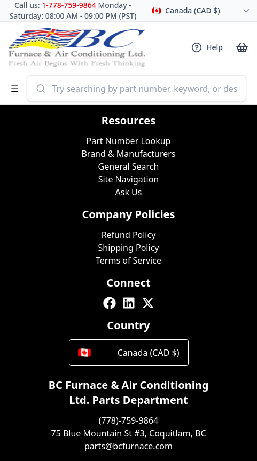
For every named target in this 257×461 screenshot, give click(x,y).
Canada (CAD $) (129, 353)
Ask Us (128, 192)
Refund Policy (129, 235)
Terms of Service (128, 260)
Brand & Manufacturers (128, 154)
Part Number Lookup (129, 141)
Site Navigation (128, 179)
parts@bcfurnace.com (128, 446)
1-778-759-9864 (69, 5)
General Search (128, 166)
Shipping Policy (128, 247)
